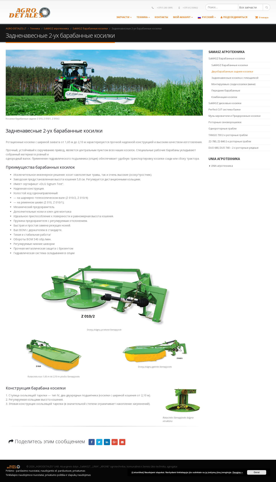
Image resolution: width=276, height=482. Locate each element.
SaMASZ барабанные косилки (227, 58)
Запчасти (122, 17)
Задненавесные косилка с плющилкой (234, 78)
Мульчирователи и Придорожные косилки (234, 116)
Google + (115, 442)
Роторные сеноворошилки (225, 122)
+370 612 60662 (190, 7)
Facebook (92, 442)
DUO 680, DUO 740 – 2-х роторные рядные (234, 147)
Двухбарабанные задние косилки (232, 71)
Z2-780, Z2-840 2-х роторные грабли (230, 141)
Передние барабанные (225, 90)
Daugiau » (237, 472)
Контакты (161, 17)
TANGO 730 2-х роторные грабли (228, 135)
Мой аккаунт (182, 17)
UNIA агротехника (222, 165)
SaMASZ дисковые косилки (225, 103)
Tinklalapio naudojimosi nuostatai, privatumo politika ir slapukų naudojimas (48, 475)
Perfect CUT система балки (225, 109)
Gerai (257, 472)
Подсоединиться (234, 17)
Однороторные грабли (223, 128)
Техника (142, 17)
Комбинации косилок (224, 97)
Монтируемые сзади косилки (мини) (233, 84)
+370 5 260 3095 (164, 7)
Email (122, 442)
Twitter (99, 442)
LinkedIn (107, 442)
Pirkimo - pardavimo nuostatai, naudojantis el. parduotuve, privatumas (45, 470)
